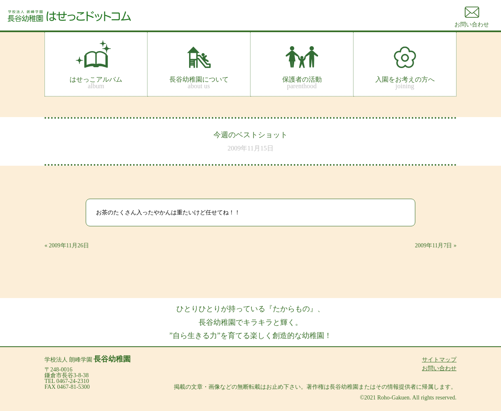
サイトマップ (439, 360)
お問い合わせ (439, 368)
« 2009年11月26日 (66, 245)
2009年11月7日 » (436, 245)
